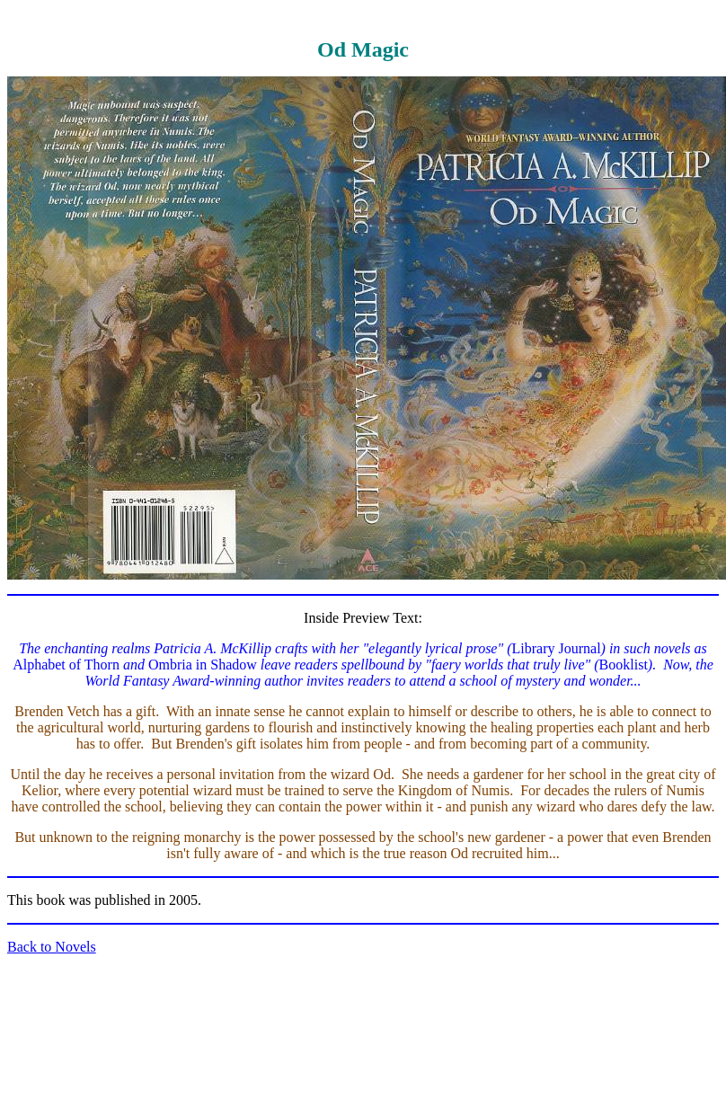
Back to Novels (51, 946)
